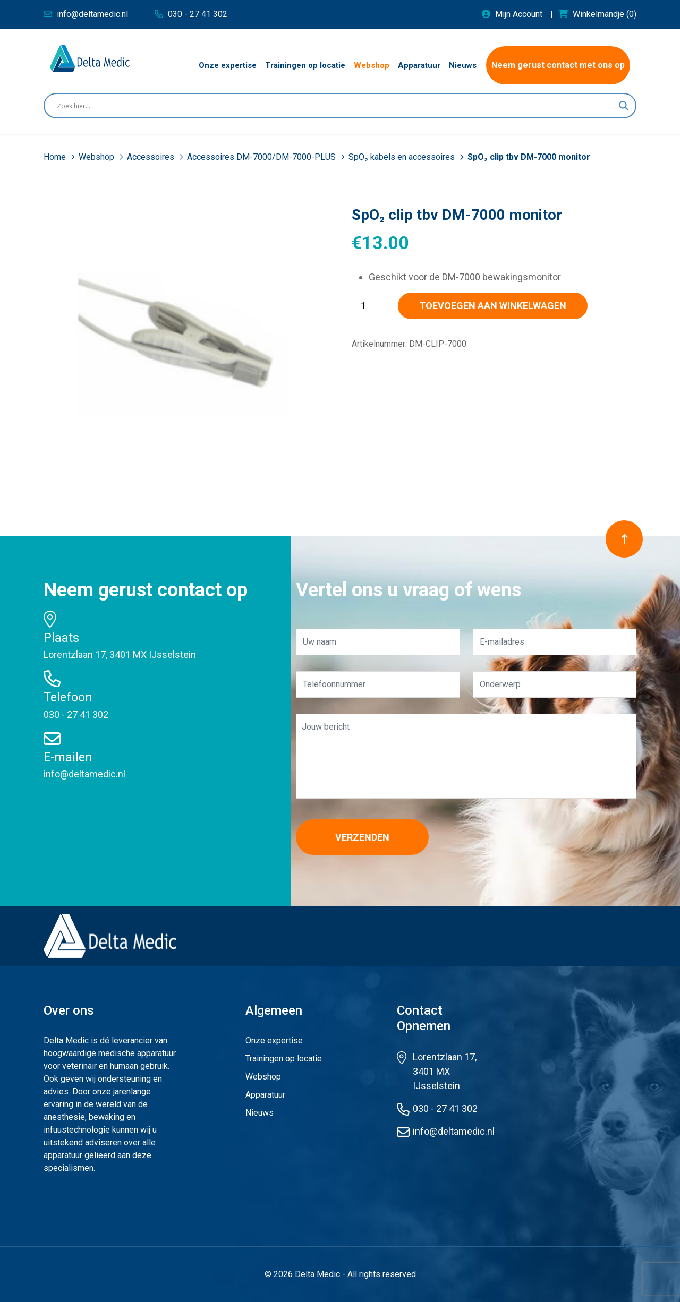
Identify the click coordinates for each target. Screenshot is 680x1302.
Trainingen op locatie (283, 1058)
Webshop (97, 157)
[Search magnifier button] (623, 105)
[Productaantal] (367, 306)
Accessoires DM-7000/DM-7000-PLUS (262, 157)
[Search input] (335, 105)
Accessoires (151, 157)
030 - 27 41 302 (76, 714)
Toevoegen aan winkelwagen (492, 305)
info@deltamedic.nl (84, 774)
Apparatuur (265, 1095)
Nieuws (259, 1113)
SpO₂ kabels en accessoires (402, 157)
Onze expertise (274, 1040)
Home (56, 157)
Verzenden (362, 837)
